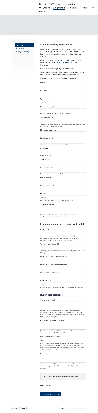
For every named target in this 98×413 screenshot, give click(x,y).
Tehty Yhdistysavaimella (80, 408)
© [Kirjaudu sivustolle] (13, 408)
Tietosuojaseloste (65, 408)
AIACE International (63, 62)
